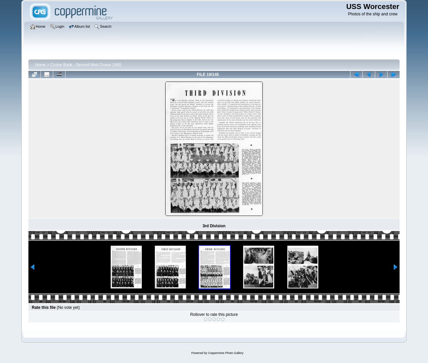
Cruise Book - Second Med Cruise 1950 (85, 65)
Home (40, 65)
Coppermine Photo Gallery (225, 353)
